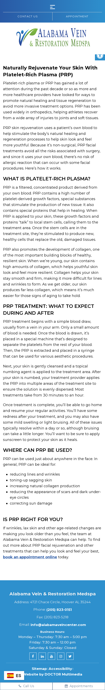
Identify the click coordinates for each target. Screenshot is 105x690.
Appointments (79, 686)
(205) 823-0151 (59, 610)
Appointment (77, 16)
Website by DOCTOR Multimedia (52, 674)
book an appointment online (30, 557)
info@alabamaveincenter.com (58, 625)
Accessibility (60, 669)
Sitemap (39, 669)
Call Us (26, 686)
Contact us (28, 16)
